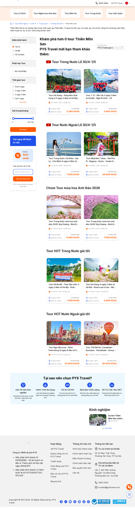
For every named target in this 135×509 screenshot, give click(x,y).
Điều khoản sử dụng (82, 458)
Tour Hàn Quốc (115, 13)
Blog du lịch (55, 481)
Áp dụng (23, 129)
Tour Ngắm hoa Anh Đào (45, 13)
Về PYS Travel (116, 3)
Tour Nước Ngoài (21, 24)
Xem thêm (23, 102)
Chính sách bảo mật (82, 463)
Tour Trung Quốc (93, 13)
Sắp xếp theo (102, 45)
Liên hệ (76, 473)
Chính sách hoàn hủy (82, 453)
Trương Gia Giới (56, 24)
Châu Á (33, 24)
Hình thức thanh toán (82, 449)
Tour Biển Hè (71, 13)
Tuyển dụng (55, 461)
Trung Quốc (43, 24)
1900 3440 (101, 3)
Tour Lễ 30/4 (19, 13)
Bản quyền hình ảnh (82, 468)
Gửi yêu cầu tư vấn (23, 179)
